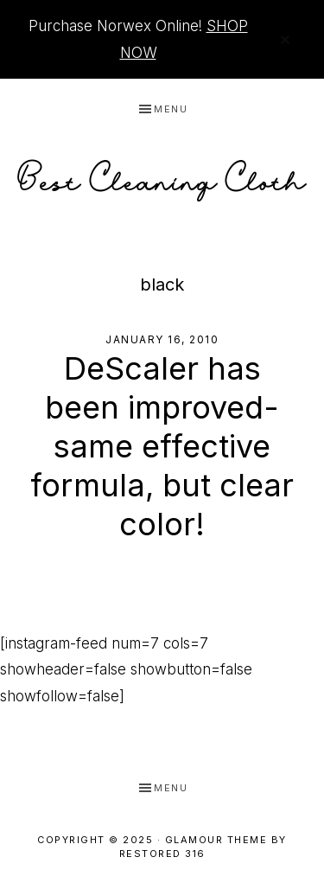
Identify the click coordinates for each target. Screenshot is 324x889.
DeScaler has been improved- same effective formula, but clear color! (162, 446)
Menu (170, 109)
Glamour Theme (216, 840)
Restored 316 (162, 853)
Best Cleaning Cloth (162, 176)
